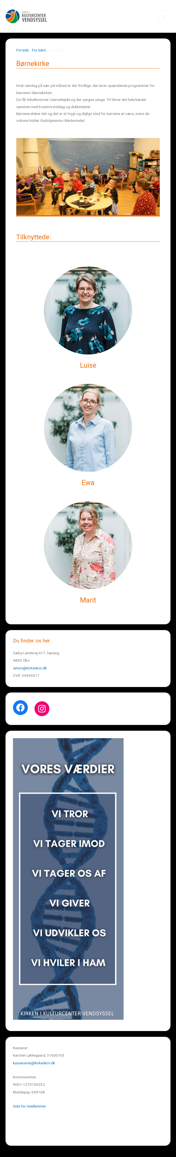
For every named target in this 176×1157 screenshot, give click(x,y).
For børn (39, 50)
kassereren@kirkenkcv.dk (34, 1063)
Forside (22, 50)
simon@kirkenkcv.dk (30, 668)
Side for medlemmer (29, 1106)
